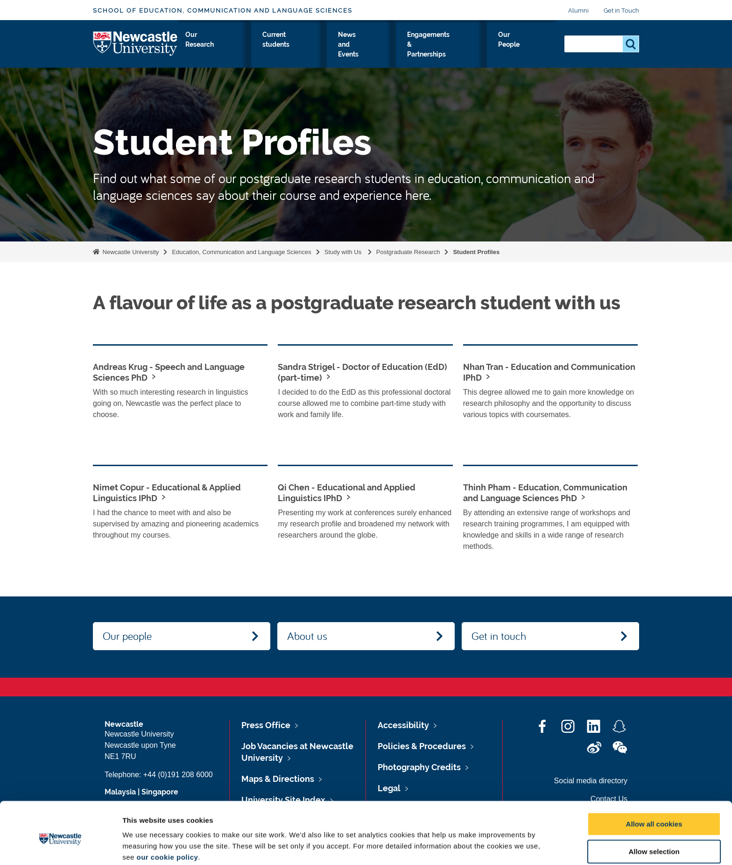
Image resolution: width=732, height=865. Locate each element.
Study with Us (239, 51)
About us (307, 636)
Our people (127, 636)
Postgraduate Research (408, 251)
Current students (340, 51)
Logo (135, 49)
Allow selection (653, 811)
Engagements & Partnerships (471, 51)
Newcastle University (130, 251)
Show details (490, 847)
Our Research (288, 51)
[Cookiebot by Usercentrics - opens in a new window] (60, 847)
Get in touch (499, 636)
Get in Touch (621, 10)
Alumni (578, 10)
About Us (197, 51)
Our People (536, 51)
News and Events (398, 51)
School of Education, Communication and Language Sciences (222, 10)
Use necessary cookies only (654, 838)
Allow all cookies (654, 783)
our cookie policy (167, 816)
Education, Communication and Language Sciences (241, 251)
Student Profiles (476, 251)
